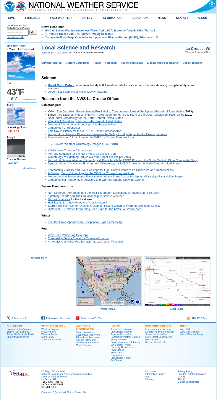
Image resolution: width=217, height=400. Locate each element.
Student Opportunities (18, 337)
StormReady (47, 337)
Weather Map (109, 307)
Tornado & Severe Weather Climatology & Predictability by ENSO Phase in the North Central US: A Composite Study (123, 160)
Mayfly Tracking (84, 345)
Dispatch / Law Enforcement (159, 331)
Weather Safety (53, 326)
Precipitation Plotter (121, 357)
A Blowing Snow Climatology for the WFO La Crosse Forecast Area (91, 173)
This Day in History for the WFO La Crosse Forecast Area (84, 131)
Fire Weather (152, 339)
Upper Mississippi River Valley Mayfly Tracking (77, 91)
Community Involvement (19, 329)
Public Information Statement (125, 342)
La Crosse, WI (64, 52)
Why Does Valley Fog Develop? (68, 235)
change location (30, 168)
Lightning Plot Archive (122, 347)
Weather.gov (47, 52)
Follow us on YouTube (89, 318)
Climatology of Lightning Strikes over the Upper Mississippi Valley (89, 157)
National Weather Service (54, 376)
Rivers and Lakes (132, 62)
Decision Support (158, 326)
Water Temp (117, 352)
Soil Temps (116, 360)
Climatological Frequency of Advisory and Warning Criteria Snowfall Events (96, 179)
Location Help (15, 37)
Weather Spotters (50, 329)
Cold (183, 326)
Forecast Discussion (121, 334)
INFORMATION (112, 18)
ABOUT (202, 18)
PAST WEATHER (60, 18)
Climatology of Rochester (64, 127)
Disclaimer (150, 371)
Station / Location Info (18, 331)
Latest (116, 326)
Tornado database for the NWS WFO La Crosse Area (82, 153)
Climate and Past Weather (163, 62)
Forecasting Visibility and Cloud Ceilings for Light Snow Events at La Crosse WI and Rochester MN (111, 170)
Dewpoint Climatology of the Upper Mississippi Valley (82, 124)
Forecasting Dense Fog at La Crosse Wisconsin (78, 238)
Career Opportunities (188, 381)
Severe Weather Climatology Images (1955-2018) (86, 144)
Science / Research (86, 340)
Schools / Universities (156, 334)
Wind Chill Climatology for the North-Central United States (85, 121)
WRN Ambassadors (51, 339)
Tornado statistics (59, 199)
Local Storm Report (121, 344)
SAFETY (87, 18)
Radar (97, 62)
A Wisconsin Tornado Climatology (69, 150)
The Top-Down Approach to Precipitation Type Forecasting (85, 222)
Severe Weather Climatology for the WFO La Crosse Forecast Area (91, 137)
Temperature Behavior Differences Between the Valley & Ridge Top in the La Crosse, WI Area (107, 134)
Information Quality (155, 374)
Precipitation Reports (121, 331)
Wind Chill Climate (189, 331)
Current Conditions (77, 62)
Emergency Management (158, 329)
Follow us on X (17, 318)
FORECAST (32, 18)
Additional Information (85, 328)
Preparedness (48, 331)
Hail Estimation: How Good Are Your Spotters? (77, 202)
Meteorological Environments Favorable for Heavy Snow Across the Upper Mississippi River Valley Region (115, 176)
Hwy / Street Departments (158, 337)
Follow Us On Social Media (20, 334)
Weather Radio (49, 334)
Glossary (149, 379)
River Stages (117, 350)
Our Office (15, 326)
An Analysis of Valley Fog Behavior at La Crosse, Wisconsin (86, 241)
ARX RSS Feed (197, 318)
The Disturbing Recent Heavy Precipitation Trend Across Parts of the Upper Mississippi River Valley (121, 111)
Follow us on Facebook (55, 318)
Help (147, 376)
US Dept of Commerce (53, 371)
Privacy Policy (185, 371)
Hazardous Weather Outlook (125, 337)
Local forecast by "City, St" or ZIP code (18, 26)
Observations (117, 355)
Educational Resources (88, 337)
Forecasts (111, 62)
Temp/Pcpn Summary (122, 329)
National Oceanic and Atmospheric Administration (66, 374)
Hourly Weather (119, 339)
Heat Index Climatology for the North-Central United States (85, 118)
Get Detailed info (30, 99)
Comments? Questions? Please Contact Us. (63, 392)
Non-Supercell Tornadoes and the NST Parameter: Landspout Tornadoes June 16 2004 (103, 192)
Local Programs (192, 62)
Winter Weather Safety (191, 334)
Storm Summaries (85, 332)
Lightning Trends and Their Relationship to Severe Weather (86, 196)
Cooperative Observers (88, 334)
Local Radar (177, 307)
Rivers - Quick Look (155, 342)
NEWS (162, 18)
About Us (182, 379)
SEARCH (182, 18)
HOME (11, 18)
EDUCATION (139, 18)
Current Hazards (51, 62)
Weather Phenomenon (87, 342)
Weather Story (39, 257)
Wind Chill (185, 329)
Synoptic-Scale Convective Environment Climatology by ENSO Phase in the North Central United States (114, 163)
